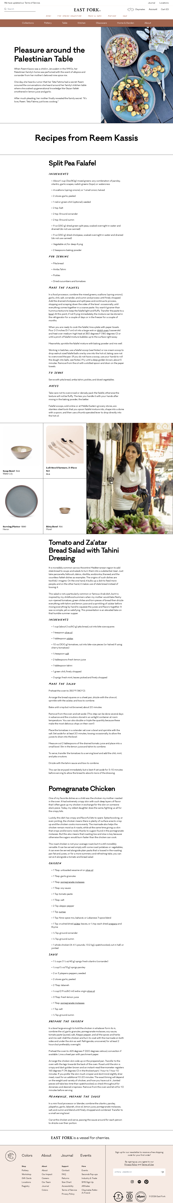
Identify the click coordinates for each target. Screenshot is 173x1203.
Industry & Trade (89, 1178)
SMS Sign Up (88, 1182)
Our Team (46, 1182)
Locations (164, 3)
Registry (25, 1186)
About (147, 23)
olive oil (68, 633)
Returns (65, 1178)
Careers (45, 1178)
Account (153, 10)
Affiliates (86, 1186)
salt (67, 654)
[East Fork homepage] (86, 10)
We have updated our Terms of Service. (22, 3)
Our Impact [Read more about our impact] (47, 1175)
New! (48, 16)
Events (85, 1156)
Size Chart (66, 1182)
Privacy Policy (68, 1194)
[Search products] (5, 9)
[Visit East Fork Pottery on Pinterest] (146, 1182)
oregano (113, 924)
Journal (151, 3)
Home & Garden (125, 23)
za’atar (70, 639)
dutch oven (103, 331)
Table (64, 23)
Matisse (112, 16)
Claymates (136, 9)
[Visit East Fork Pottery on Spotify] (139, 1182)
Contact (65, 1171)
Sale (125, 16)
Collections (28, 23)
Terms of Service (69, 1190)
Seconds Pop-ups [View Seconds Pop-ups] (90, 1175)
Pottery (48, 23)
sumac (62, 912)
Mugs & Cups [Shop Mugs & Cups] (94, 16)
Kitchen (82, 23)
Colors (27, 1156)
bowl (51, 314)
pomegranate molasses (72, 882)
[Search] (20, 9)
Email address (123, 1172)
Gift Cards (26, 1178)
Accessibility (68, 1186)
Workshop (26, 1175)
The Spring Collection (69, 16)
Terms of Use (148, 1165)
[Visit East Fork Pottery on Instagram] (132, 1182)
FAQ (64, 1175)
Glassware (101, 23)
